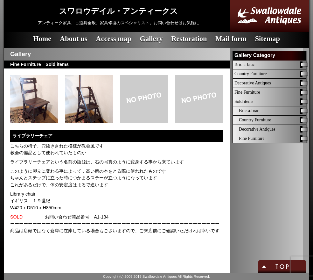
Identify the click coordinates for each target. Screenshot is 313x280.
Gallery (151, 39)
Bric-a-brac (244, 64)
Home (42, 39)
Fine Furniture (247, 92)
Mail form (231, 39)
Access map (113, 39)
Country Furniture (250, 73)
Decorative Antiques (252, 83)
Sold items (244, 101)
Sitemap (267, 39)
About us (73, 39)
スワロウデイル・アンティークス (118, 11)
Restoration (189, 39)
